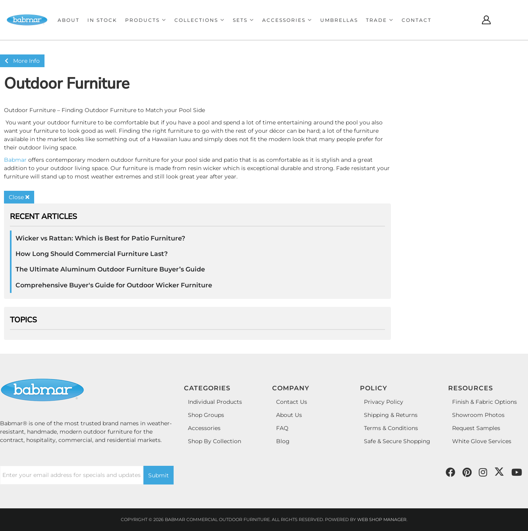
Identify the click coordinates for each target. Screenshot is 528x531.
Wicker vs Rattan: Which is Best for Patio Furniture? (100, 238)
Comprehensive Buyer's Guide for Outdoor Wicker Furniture (113, 285)
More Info (22, 60)
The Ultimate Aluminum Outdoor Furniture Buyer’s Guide (110, 269)
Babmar (15, 159)
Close (19, 197)
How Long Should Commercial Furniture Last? (91, 254)
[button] (145, 20)
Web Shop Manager (382, 519)
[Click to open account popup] (487, 20)
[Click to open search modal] (467, 20)
